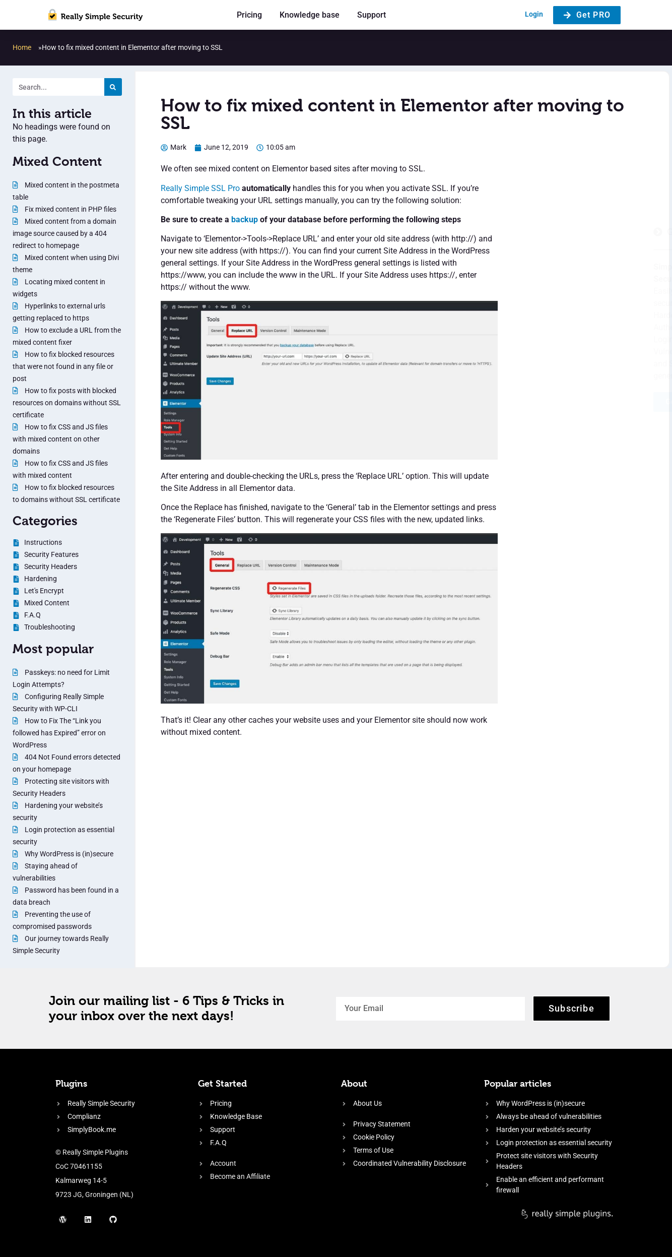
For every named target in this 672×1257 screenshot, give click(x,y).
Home (22, 47)
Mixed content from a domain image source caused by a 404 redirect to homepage (64, 233)
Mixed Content (57, 161)
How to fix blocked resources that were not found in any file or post (63, 366)
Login (534, 14)
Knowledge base (310, 15)
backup (244, 219)
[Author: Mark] (173, 147)
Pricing (249, 15)
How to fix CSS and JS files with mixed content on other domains (60, 439)
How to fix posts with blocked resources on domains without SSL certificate (67, 403)
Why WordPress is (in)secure (68, 854)
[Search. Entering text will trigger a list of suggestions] (58, 87)
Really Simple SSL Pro (200, 188)
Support (371, 15)
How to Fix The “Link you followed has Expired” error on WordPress (59, 733)
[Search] (113, 87)
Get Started (222, 1083)
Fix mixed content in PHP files (69, 209)
